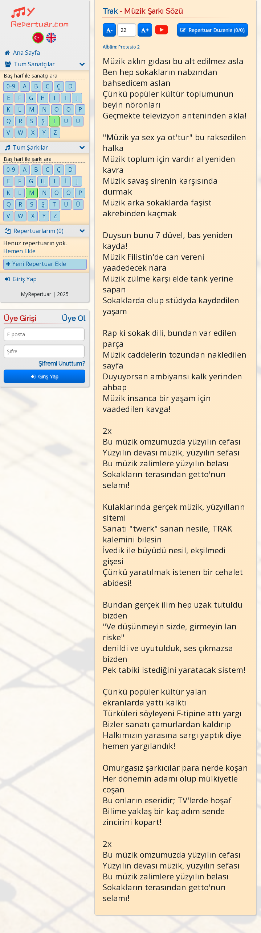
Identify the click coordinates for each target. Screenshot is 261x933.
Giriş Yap (44, 376)
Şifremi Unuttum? (61, 363)
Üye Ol (73, 318)
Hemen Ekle (19, 251)
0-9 (11, 86)
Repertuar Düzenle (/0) (212, 29)
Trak (110, 11)
